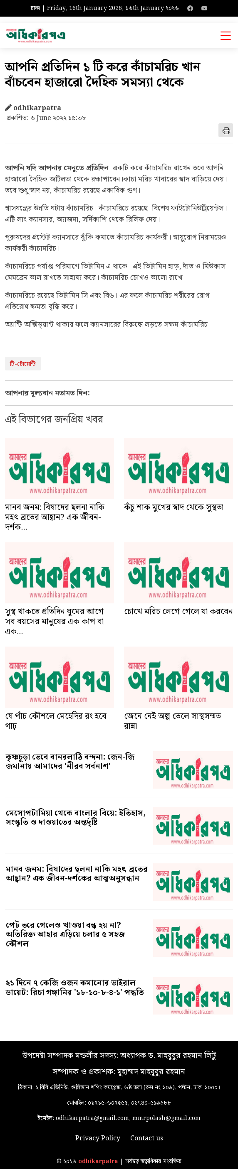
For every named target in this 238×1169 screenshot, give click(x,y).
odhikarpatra (98, 1161)
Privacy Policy (97, 1139)
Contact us (146, 1139)
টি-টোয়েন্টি (23, 364)
